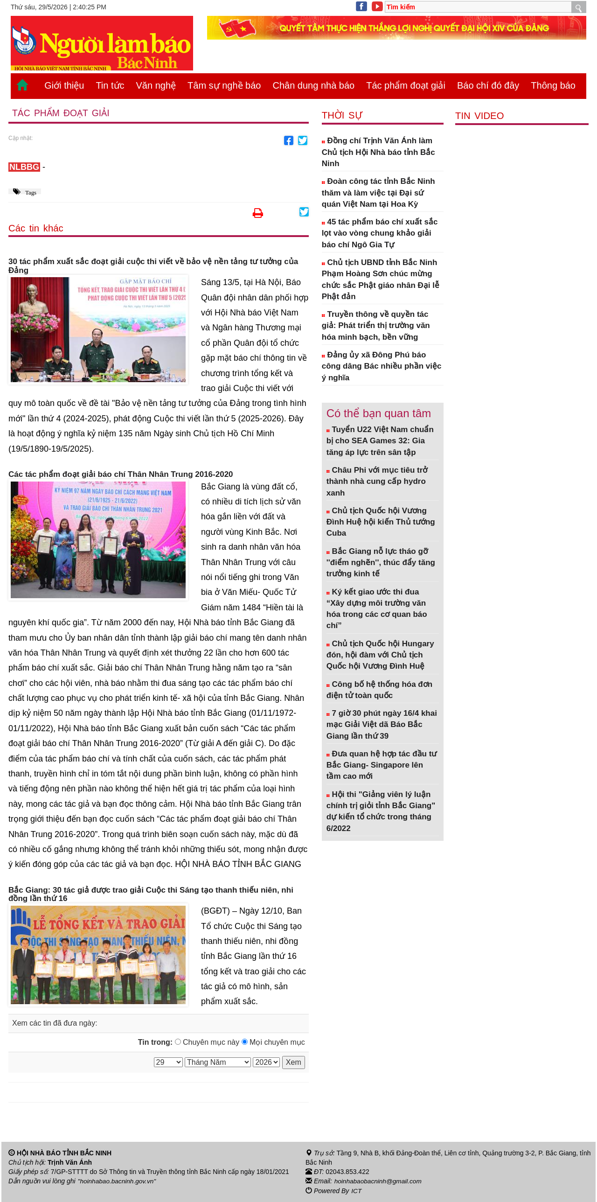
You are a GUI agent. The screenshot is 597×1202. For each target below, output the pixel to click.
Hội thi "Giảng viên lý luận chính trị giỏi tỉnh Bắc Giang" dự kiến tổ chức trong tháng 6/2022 (380, 811)
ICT (356, 1191)
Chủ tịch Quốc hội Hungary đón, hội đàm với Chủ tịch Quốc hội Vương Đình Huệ (380, 655)
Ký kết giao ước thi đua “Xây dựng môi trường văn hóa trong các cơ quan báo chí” (376, 608)
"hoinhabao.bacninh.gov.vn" (118, 1181)
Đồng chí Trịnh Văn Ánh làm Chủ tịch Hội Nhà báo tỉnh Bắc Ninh (378, 152)
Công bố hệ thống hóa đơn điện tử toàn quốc (379, 690)
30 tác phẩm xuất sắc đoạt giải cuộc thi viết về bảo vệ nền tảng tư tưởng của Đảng (153, 266)
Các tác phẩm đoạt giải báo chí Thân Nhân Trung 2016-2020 (120, 474)
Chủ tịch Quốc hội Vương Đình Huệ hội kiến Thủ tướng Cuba (380, 522)
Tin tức (110, 85)
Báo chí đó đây (488, 85)
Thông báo (553, 85)
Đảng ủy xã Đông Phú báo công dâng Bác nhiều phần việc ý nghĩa (382, 366)
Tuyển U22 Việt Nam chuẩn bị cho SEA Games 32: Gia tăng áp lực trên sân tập (380, 441)
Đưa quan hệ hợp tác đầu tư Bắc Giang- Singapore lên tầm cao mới (381, 765)
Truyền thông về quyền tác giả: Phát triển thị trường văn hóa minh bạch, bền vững (376, 326)
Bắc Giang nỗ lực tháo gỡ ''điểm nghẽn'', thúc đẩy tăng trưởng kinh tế (380, 563)
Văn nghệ (156, 85)
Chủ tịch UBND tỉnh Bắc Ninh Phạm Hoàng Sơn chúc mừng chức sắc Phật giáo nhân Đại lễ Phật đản (380, 279)
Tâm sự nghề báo (224, 85)
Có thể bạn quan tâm (378, 413)
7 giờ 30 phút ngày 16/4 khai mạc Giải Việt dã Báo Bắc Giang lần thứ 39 (381, 725)
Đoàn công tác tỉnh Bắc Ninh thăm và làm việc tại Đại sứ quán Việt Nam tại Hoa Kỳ (378, 193)
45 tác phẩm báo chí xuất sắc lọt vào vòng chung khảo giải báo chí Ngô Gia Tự (380, 233)
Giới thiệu (64, 85)
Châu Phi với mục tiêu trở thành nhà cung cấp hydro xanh (377, 481)
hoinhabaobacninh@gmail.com (379, 1181)
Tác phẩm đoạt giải (405, 85)
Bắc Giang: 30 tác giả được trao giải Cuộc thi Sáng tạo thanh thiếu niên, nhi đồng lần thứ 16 (150, 894)
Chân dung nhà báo (313, 85)
